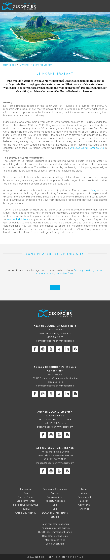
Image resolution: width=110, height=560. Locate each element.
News (84, 488)
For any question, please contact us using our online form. (69, 272)
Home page (25, 488)
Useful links (84, 504)
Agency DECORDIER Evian (55, 411)
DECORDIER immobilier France (55, 531)
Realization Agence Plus (65, 557)
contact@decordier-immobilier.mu (55, 340)
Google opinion (55, 496)
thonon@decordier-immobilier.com (55, 462)
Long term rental (26, 500)
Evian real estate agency (55, 523)
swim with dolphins (17, 219)
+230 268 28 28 (55, 337)
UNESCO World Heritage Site (87, 147)
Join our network (55, 543)
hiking (93, 190)
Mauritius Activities (55, 539)
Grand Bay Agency (25, 512)
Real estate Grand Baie (55, 535)
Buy (26, 492)
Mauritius (26, 508)
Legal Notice (35, 557)
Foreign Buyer (25, 496)
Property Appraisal (55, 500)
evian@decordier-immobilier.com (55, 426)
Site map (84, 508)
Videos (84, 492)
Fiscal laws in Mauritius (25, 504)
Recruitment (84, 496)
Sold (55, 508)
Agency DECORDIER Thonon (55, 447)
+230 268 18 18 (55, 381)
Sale (55, 504)
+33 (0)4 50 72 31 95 (55, 459)
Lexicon (84, 500)
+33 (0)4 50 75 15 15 (55, 422)
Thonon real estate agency (55, 527)
